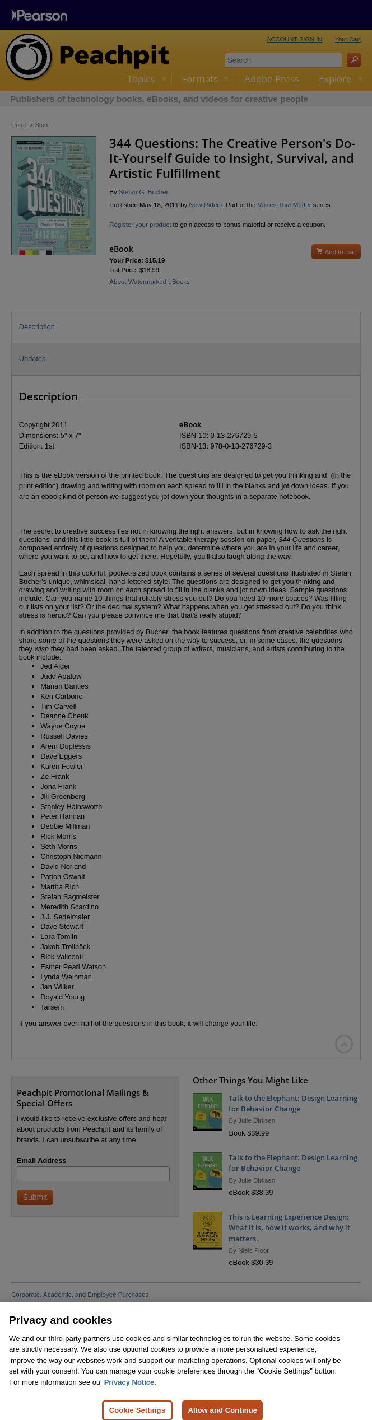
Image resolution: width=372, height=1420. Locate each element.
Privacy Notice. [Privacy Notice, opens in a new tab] (130, 1393)
